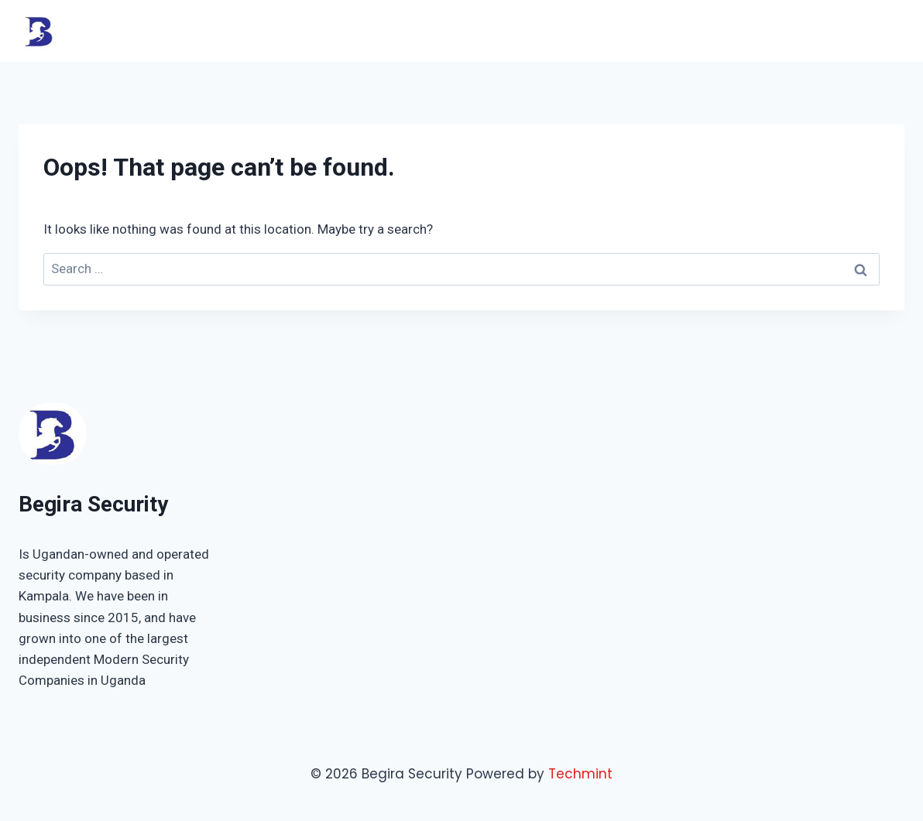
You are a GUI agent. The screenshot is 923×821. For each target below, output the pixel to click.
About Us (722, 30)
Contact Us (858, 30)
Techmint (580, 774)
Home (541, 30)
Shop (786, 30)
